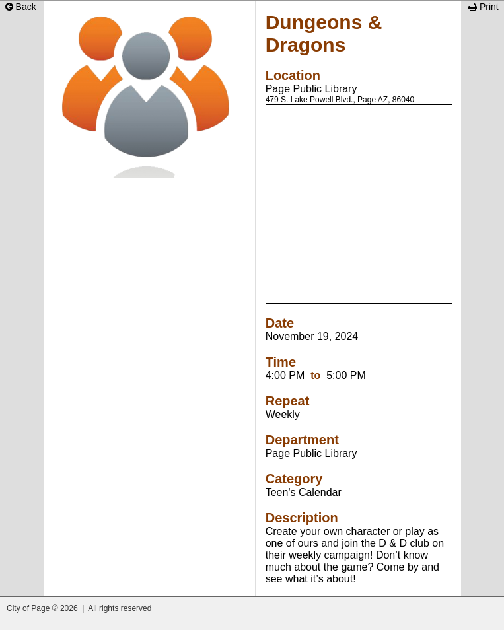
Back (20, 6)
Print (483, 6)
